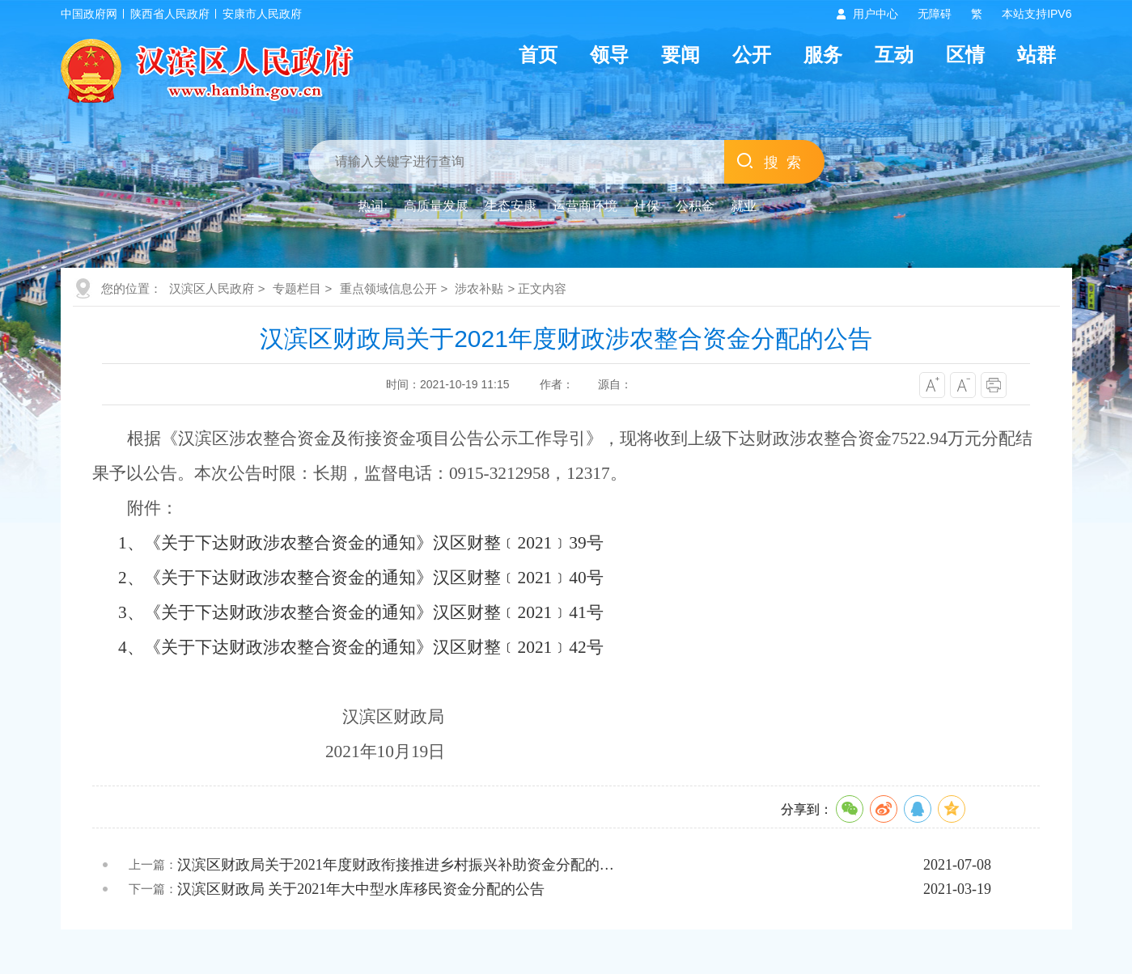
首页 (538, 55)
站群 (1036, 55)
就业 (744, 206)
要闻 (680, 55)
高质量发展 (436, 206)
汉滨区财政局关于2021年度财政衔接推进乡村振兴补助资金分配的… (395, 865)
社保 (646, 206)
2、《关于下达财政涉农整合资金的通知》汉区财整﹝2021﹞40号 (361, 577)
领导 (609, 55)
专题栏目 (297, 288)
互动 (894, 55)
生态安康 (510, 206)
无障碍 (935, 13)
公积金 (695, 206)
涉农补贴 (479, 288)
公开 (751, 55)
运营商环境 (585, 206)
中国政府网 (89, 13)
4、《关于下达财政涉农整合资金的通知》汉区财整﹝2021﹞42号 (361, 647)
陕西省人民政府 (170, 13)
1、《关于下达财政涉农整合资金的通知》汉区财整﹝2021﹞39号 (361, 543)
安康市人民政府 (262, 13)
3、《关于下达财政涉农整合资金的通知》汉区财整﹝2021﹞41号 (361, 612)
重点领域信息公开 (388, 288)
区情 (965, 55)
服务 (822, 55)
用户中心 (875, 13)
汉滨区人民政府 (211, 288)
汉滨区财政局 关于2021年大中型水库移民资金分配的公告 (361, 889)
